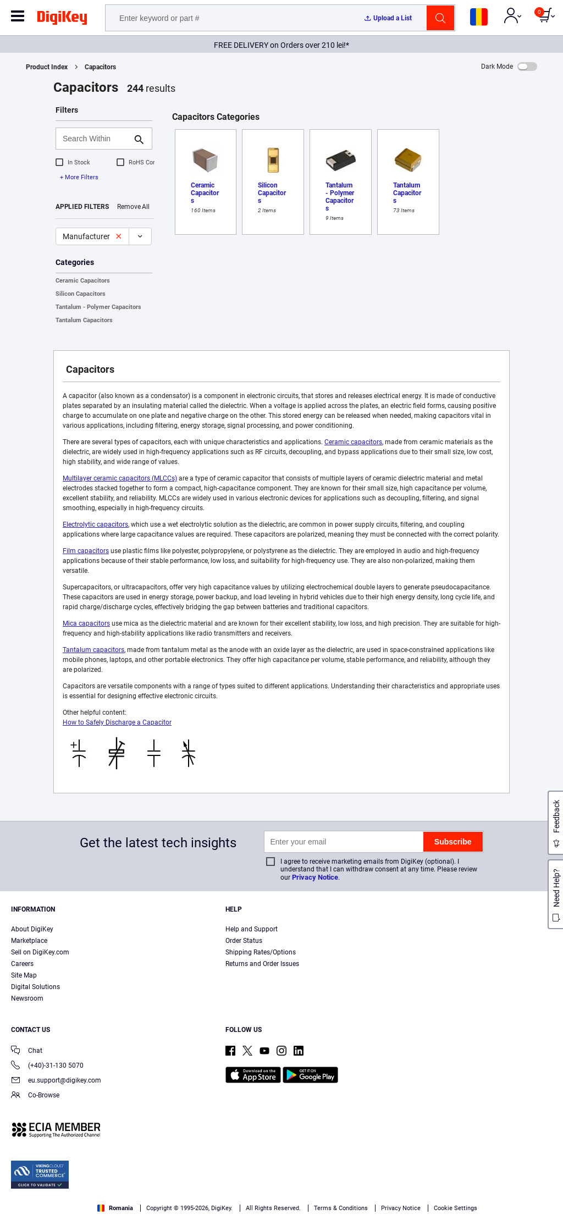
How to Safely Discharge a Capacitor (117, 722)
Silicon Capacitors (81, 294)
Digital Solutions (35, 987)
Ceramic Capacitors (83, 281)
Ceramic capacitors (353, 442)
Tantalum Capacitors (84, 320)
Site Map (24, 975)
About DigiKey (32, 929)
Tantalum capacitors (93, 650)
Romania (115, 1208)
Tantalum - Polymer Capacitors (98, 307)
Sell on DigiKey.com (40, 952)
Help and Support (251, 929)
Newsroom (27, 998)
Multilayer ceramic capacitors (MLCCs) (120, 478)
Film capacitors (86, 551)
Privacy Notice (315, 877)
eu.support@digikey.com (56, 1081)
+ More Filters (79, 177)
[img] (62, 20)
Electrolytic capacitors (95, 524)
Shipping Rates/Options (260, 952)
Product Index (47, 67)
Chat (26, 1051)
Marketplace (29, 941)
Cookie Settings (455, 1208)
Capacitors (100, 67)
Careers (22, 964)
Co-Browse (35, 1096)
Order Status (243, 941)
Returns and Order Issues (262, 964)
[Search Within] (95, 138)
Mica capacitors (86, 623)
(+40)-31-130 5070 (47, 1066)
